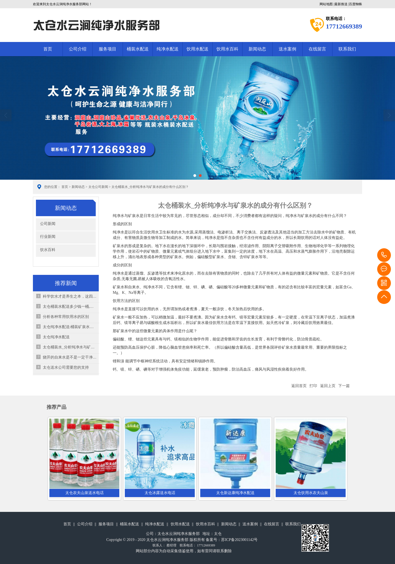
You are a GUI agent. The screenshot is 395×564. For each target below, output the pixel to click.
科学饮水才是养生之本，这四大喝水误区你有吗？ (70, 296)
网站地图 (326, 4)
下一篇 (344, 386)
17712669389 (384, 255)
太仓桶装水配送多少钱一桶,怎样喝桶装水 (70, 306)
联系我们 (347, 49)
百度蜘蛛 (355, 4)
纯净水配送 (168, 49)
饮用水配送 (197, 49)
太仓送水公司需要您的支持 (66, 367)
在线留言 (317, 49)
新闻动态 (257, 49)
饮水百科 (47, 250)
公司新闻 (47, 224)
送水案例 (287, 49)
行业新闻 (47, 237)
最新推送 (341, 4)
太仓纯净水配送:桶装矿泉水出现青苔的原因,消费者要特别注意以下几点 (70, 327)
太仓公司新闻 (98, 187)
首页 (47, 49)
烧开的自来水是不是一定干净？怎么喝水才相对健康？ (70, 357)
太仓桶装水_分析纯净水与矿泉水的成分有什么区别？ (70, 347)
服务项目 (107, 49)
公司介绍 (77, 49)
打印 (313, 386)
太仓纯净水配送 (56, 337)
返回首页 (299, 386)
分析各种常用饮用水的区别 (66, 317)
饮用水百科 (227, 49)
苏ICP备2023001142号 (239, 540)
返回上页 (327, 386)
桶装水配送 (138, 49)
